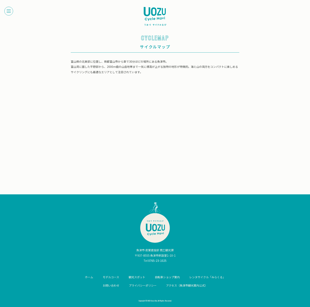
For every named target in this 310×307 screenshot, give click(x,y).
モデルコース (111, 277)
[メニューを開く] (8, 11)
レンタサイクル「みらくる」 (207, 277)
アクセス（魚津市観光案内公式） (187, 285)
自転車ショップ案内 (167, 277)
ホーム (89, 277)
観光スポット (137, 277)
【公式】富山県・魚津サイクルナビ (155, 16)
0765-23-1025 (157, 261)
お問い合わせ (111, 285)
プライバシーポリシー (143, 285)
